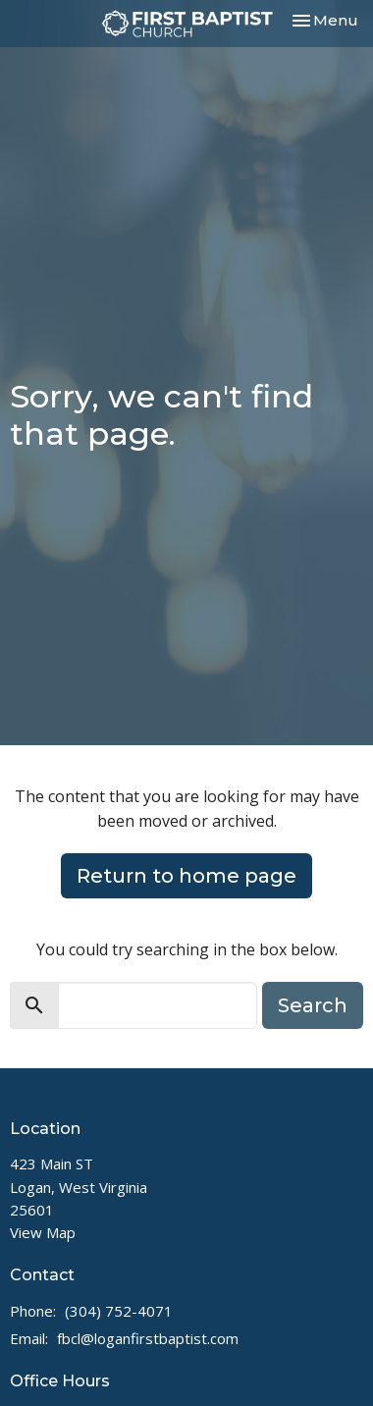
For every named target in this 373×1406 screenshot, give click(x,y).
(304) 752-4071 (119, 1311)
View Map (43, 1232)
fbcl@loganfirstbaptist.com (148, 1338)
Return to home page (186, 876)
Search (312, 1005)
